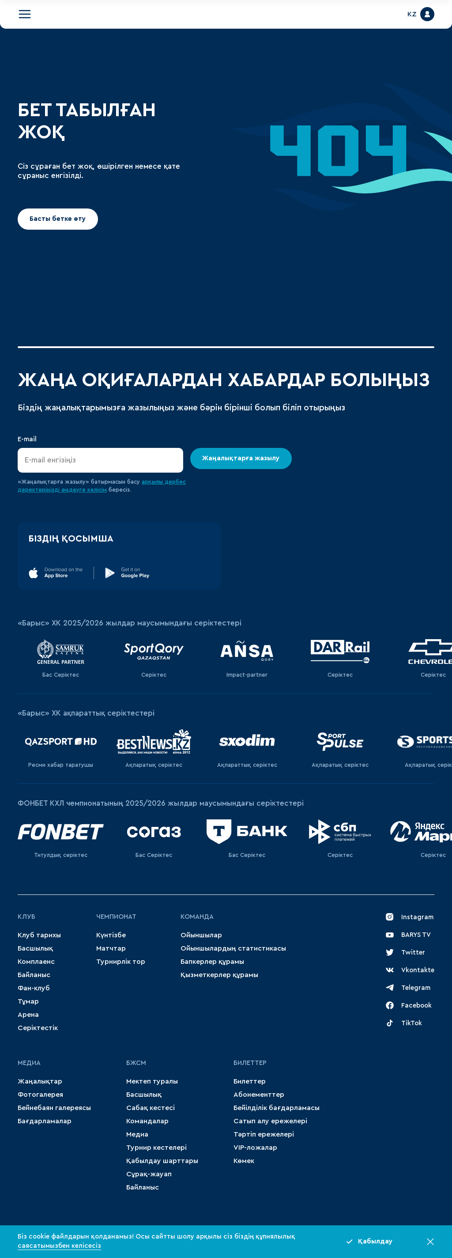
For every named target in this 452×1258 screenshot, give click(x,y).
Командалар (147, 1121)
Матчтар (111, 948)
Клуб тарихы (39, 935)
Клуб (26, 916)
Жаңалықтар (40, 1081)
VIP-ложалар (255, 1147)
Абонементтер (259, 1094)
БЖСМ (136, 1063)
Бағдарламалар (45, 1121)
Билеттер (250, 1063)
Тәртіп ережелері (264, 1134)
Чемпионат (116, 916)
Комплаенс (36, 961)
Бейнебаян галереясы (54, 1107)
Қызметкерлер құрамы (219, 974)
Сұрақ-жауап (149, 1174)
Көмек (244, 1160)
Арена (28, 1014)
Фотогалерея (40, 1094)
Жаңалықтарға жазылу (241, 458)
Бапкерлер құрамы (212, 961)
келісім (97, 490)
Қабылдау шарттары (162, 1160)
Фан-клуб (34, 988)
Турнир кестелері (156, 1147)
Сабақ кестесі (150, 1107)
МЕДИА (29, 1063)
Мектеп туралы (152, 1081)
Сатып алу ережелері (270, 1121)
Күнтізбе (111, 935)
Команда (197, 916)
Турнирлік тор (120, 961)
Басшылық (35, 948)
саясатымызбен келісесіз (59, 1246)
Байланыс (34, 974)
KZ (412, 14)
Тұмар (28, 1001)
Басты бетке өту (58, 219)
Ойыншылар (201, 935)
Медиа (137, 1134)
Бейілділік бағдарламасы (277, 1107)
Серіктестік (38, 1027)
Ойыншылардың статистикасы (233, 948)
